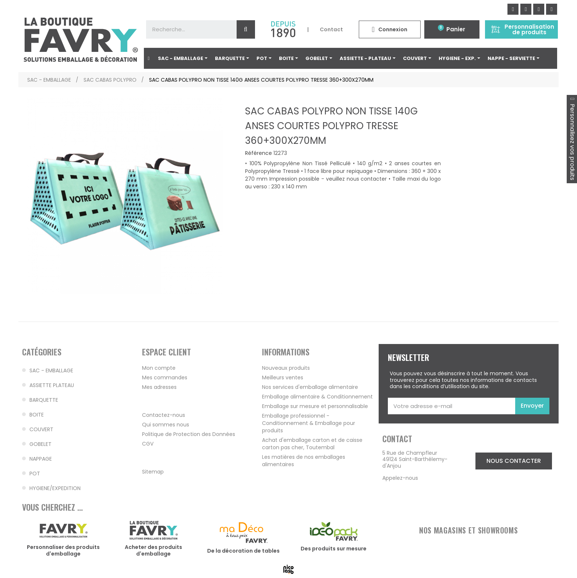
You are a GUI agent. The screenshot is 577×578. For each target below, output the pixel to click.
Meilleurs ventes (282, 377)
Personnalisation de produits (529, 29)
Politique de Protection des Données (188, 434)
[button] (513, 461)
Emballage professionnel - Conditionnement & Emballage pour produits (308, 423)
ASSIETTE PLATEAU (51, 385)
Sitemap (153, 471)
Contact (331, 29)
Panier (455, 29)
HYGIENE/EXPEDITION (55, 488)
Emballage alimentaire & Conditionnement (317, 396)
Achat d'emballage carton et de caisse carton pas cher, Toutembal (312, 443)
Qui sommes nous (165, 424)
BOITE (36, 414)
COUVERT (41, 429)
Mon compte (159, 368)
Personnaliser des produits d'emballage (63, 550)
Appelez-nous (400, 478)
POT (34, 473)
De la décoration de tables (243, 550)
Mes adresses (159, 387)
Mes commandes (164, 377)
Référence (258, 153)
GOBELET (40, 444)
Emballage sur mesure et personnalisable (315, 406)
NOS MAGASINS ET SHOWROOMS (468, 530)
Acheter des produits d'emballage (153, 550)
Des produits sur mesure (334, 548)
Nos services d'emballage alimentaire (310, 387)
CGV (147, 443)
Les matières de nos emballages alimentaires (303, 460)
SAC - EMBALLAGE (51, 370)
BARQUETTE (43, 400)
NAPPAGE (40, 458)
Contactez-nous (163, 415)
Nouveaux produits (286, 368)
